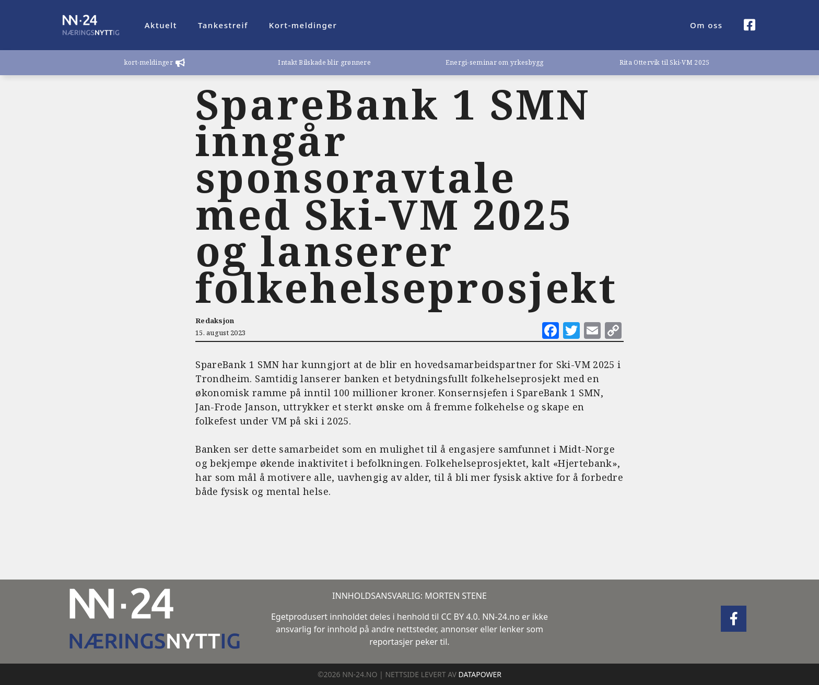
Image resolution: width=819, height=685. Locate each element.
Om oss (706, 25)
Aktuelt (161, 25)
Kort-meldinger (303, 25)
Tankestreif (223, 25)
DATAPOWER (480, 674)
